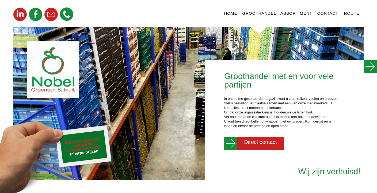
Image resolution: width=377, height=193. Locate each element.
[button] (66, 14)
